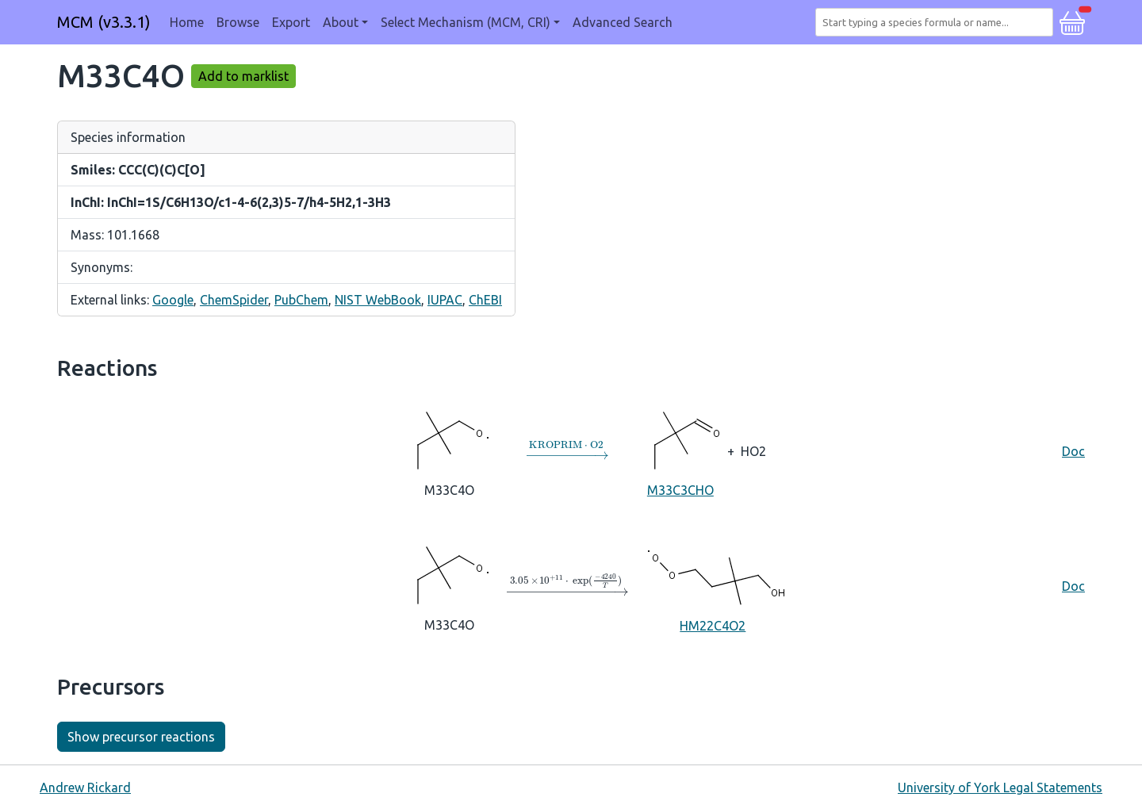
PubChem (301, 300)
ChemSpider (234, 300)
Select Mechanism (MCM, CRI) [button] (465, 22)
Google (173, 300)
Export (291, 22)
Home (187, 22)
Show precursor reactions (141, 737)
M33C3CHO (680, 450)
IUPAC (444, 300)
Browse (238, 22)
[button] (1072, 20)
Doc (1073, 451)
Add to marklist (243, 76)
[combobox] (937, 22)
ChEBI (485, 300)
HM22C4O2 (712, 585)
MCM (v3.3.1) (104, 22)
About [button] (340, 22)
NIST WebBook (378, 300)
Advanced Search (623, 22)
